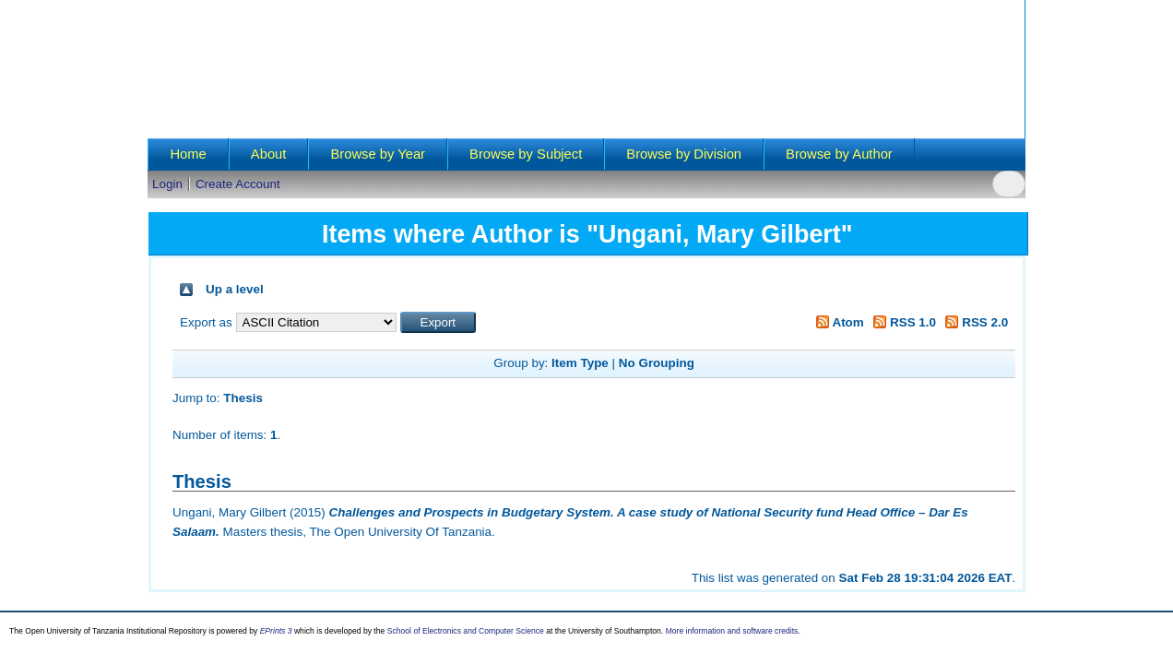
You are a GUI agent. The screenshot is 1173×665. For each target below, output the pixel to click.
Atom (836, 322)
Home (188, 154)
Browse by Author (839, 154)
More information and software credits (732, 630)
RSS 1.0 (902, 322)
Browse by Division (683, 154)
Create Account (238, 184)
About (269, 154)
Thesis (243, 398)
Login (167, 184)
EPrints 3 (276, 630)
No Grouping (656, 363)
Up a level (235, 289)
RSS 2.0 (974, 322)
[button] (438, 322)
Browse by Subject (525, 154)
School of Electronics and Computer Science (465, 630)
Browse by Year (377, 154)
